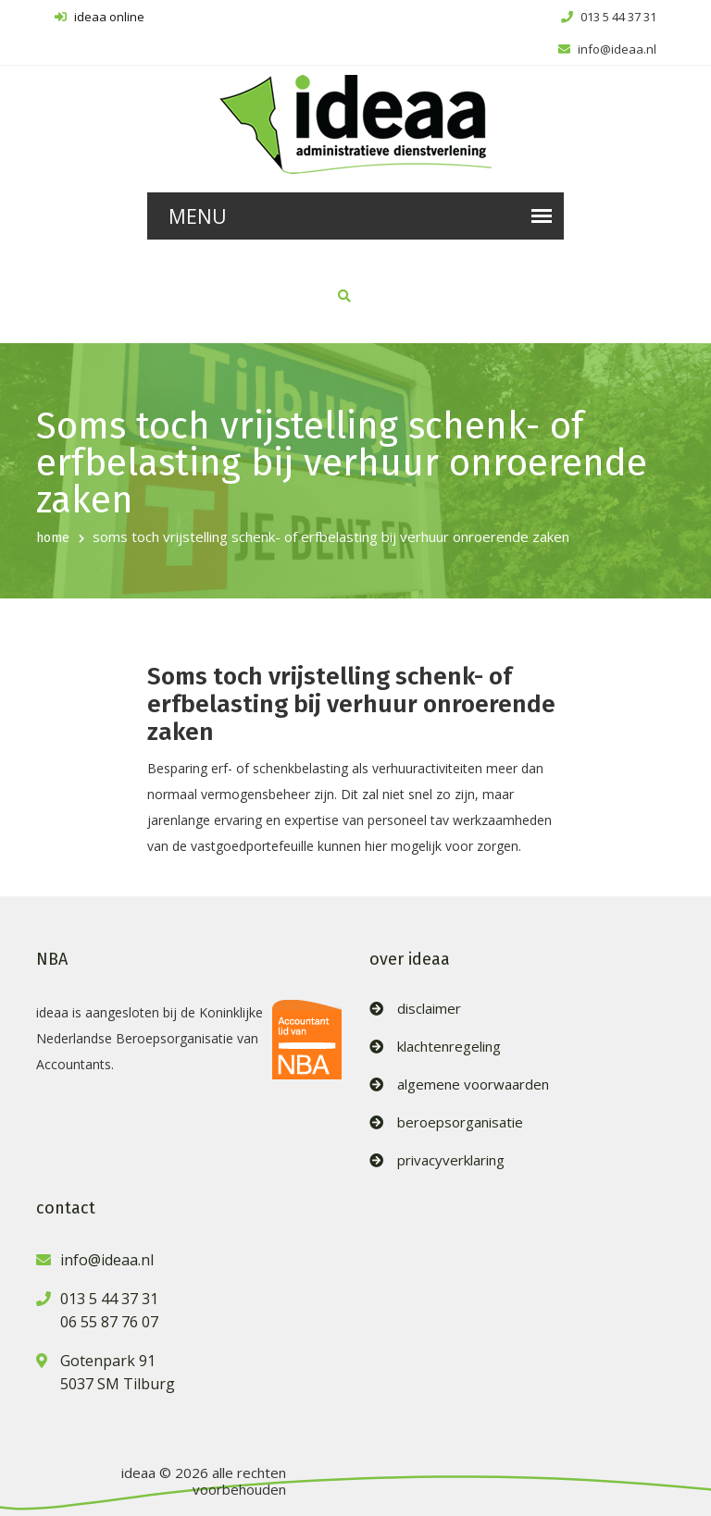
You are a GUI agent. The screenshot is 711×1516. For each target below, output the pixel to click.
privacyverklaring (451, 1160)
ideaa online (99, 16)
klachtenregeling (449, 1046)
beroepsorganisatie (460, 1122)
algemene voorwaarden (473, 1084)
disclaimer (429, 1008)
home (52, 538)
